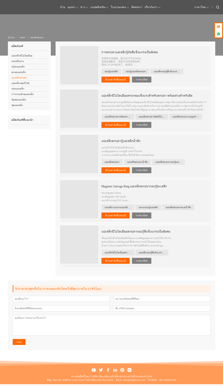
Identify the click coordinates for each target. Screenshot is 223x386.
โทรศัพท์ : (153, 381)
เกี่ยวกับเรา (151, 7)
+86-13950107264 (167, 381)
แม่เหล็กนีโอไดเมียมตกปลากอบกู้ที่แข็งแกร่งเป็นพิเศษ (135, 233)
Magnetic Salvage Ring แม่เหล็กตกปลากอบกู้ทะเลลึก (134, 187)
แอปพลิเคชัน (97, 7)
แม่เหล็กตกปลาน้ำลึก (140, 163)
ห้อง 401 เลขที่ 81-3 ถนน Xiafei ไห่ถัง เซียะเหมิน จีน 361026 (83, 381)
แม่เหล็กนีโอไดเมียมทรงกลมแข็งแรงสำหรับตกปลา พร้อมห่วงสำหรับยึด (146, 96)
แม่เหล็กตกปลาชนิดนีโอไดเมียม (153, 117)
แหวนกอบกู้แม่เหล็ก (149, 208)
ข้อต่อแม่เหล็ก (18, 99)
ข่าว (82, 7)
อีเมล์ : (119, 381)
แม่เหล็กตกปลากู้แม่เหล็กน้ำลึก (120, 141)
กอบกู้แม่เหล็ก (112, 71)
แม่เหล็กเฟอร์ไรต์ (20, 83)
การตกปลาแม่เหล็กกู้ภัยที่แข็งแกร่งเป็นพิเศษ (129, 52)
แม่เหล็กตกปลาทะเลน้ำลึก (181, 208)
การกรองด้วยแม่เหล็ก (22, 94)
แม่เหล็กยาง (17, 61)
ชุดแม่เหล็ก (17, 105)
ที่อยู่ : (50, 381)
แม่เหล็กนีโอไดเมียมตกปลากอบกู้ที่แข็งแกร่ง (119, 254)
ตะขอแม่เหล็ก (18, 72)
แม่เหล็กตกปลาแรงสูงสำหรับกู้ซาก (187, 117)
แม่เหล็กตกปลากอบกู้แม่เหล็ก (173, 163)
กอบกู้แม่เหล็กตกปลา (139, 71)
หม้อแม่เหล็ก (18, 66)
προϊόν (71, 7)
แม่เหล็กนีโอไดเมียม (21, 55)
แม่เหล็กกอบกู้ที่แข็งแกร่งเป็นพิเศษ (172, 71)
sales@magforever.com (134, 381)
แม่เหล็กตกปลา (19, 77)
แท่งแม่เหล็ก (17, 88)
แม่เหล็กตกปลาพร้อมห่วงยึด (119, 117)
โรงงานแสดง (118, 7)
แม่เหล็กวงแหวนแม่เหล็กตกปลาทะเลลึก (119, 208)
